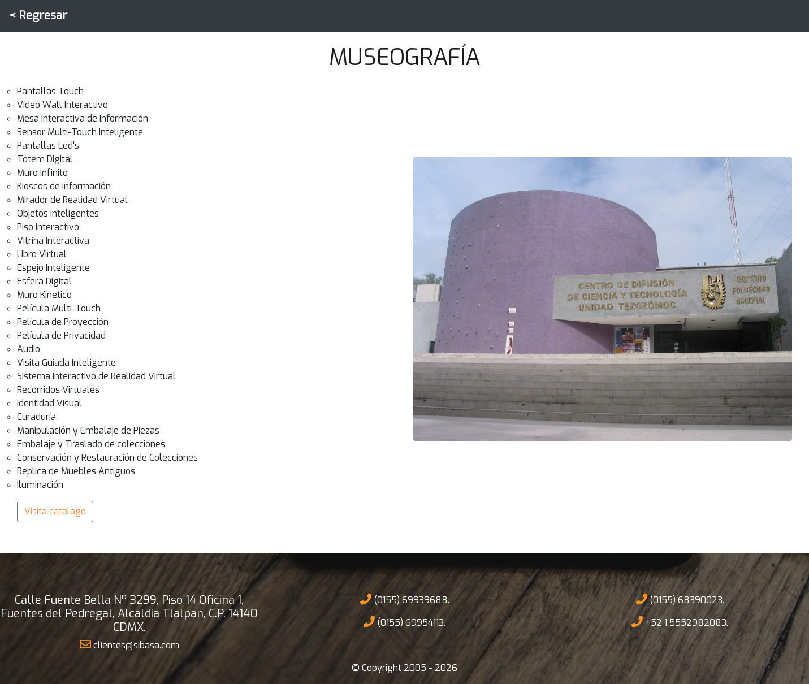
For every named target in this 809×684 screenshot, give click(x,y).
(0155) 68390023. (680, 600)
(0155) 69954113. (404, 623)
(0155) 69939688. (404, 600)
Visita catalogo (55, 511)
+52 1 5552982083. (679, 623)
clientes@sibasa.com (129, 645)
